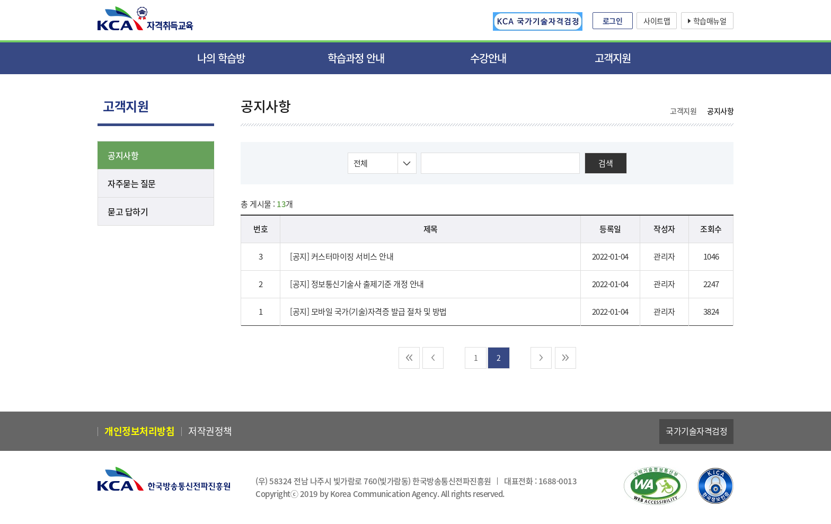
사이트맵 (656, 20)
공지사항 (123, 155)
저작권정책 (210, 431)
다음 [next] (541, 358)
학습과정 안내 (356, 58)
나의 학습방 (221, 58)
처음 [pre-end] (409, 358)
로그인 (613, 20)
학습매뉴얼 (710, 20)
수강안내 (488, 58)
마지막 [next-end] (565, 358)
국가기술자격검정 (696, 430)
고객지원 (613, 58)
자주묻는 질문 (132, 183)
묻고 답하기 (128, 211)
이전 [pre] (433, 358)
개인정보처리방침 (139, 431)
